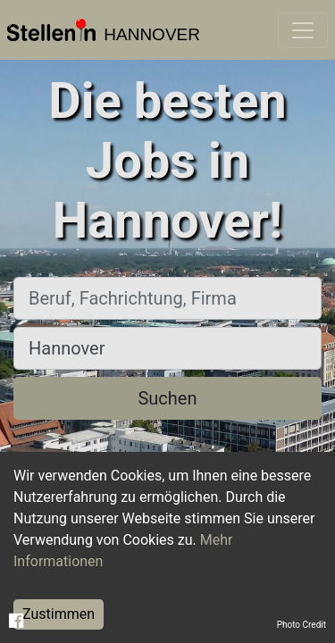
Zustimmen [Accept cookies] (58, 613)
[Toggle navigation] (303, 30)
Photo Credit (301, 625)
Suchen (167, 398)
